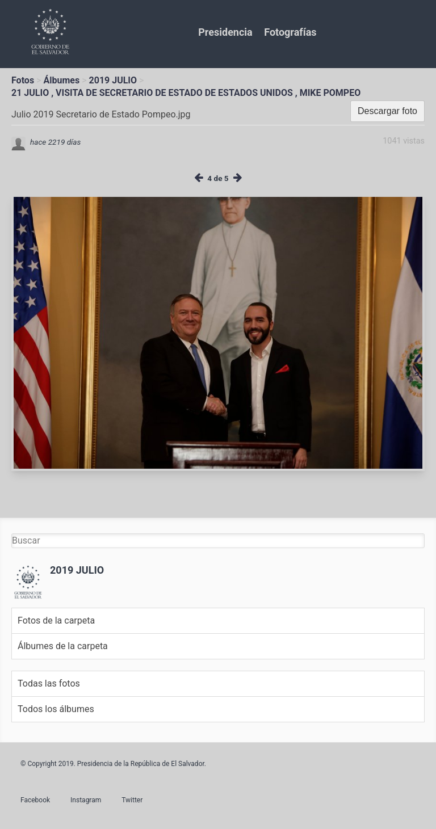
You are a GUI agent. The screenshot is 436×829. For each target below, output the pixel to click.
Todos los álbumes (56, 709)
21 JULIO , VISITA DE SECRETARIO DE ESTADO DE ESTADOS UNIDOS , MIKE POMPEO (185, 92)
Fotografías (290, 32)
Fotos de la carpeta (56, 620)
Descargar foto (387, 111)
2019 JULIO (113, 80)
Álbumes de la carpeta (63, 646)
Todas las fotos (49, 683)
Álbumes (61, 80)
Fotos (22, 80)
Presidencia (225, 32)
